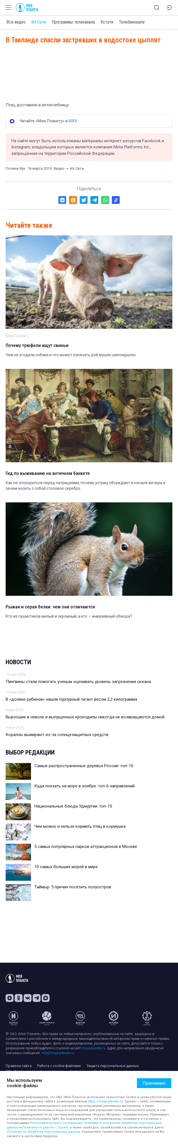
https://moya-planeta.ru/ (106, 1101)
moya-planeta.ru (93, 1048)
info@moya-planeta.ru (57, 1053)
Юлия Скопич (17, 336)
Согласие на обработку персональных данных (43, 1131)
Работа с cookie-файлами (59, 1066)
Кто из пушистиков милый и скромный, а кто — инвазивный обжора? (69, 616)
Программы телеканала (73, 22)
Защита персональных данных (112, 1066)
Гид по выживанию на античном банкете (48, 473)
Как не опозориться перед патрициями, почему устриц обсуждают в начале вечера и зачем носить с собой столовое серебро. (85, 485)
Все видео (16, 22)
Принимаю (154, 1083)
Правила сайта (19, 1066)
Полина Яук (15, 168)
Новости (18, 662)
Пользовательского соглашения (56, 1123)
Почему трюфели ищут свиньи (37, 345)
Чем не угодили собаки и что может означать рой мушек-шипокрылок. (71, 355)
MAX (72, 121)
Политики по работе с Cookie (45, 1127)
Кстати (107, 22)
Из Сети (38, 22)
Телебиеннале (132, 22)
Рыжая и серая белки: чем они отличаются (50, 607)
